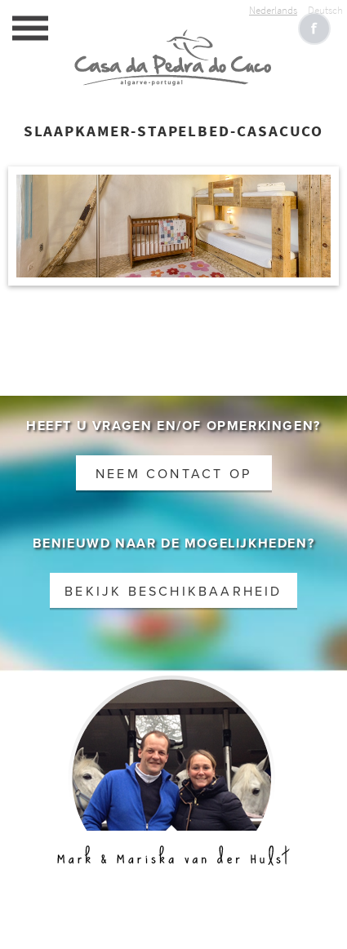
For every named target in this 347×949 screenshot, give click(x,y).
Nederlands (273, 10)
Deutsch (325, 10)
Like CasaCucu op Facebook (314, 28)
